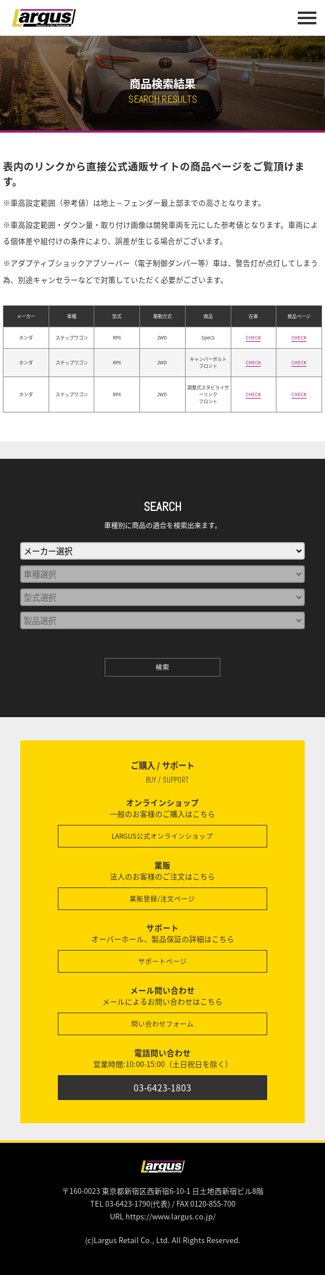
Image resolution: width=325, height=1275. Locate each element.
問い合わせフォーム (162, 1024)
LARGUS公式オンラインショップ (162, 836)
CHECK (253, 337)
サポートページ (162, 961)
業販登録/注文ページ (162, 899)
